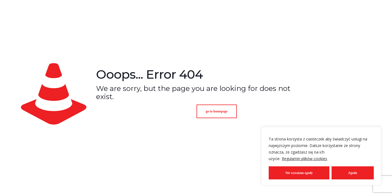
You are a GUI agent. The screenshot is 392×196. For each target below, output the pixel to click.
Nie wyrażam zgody (299, 173)
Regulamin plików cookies (304, 158)
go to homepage (217, 111)
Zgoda (352, 173)
